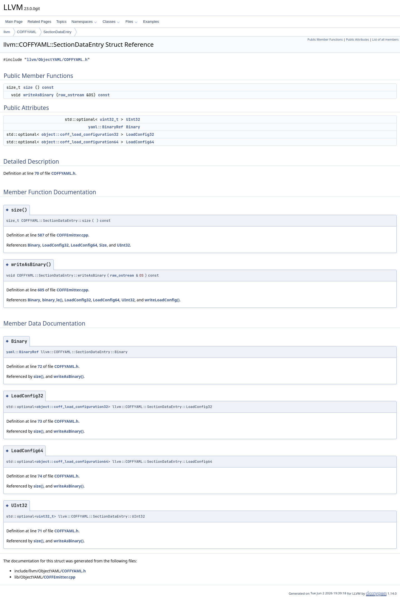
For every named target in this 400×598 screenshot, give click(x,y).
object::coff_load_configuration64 (79, 141)
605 (41, 289)
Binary (133, 126)
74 (40, 476)
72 (40, 366)
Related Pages (39, 21)
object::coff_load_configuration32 (79, 134)
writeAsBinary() (68, 376)
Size (103, 245)
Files (131, 21)
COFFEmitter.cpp (72, 235)
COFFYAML (26, 32)
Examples (151, 21)
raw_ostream (71, 94)
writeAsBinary (38, 94)
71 (40, 530)
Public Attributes (357, 39)
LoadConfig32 (140, 134)
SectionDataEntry (57, 32)
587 (41, 235)
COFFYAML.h (63, 173)
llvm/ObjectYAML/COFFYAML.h (57, 59)
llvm (7, 32)
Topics (61, 21)
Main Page (14, 21)
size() (38, 376)
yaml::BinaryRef (105, 126)
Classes (111, 21)
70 (36, 173)
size (28, 87)
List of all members (385, 39)
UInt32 (133, 119)
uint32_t (109, 119)
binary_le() (52, 299)
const (48, 87)
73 (40, 421)
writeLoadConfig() (162, 299)
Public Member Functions (325, 39)
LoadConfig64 (140, 141)
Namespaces (84, 21)
